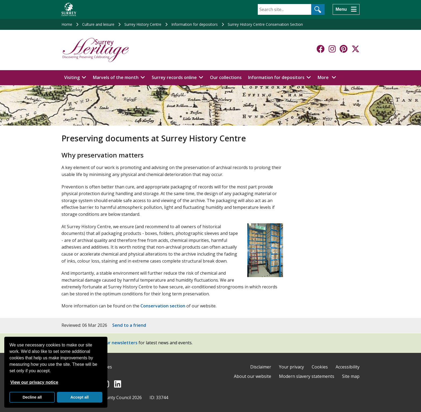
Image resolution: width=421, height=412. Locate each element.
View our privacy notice (34, 382)
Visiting (72, 77)
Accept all (79, 397)
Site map (351, 376)
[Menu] (346, 9)
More (328, 77)
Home (66, 24)
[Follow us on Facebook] (321, 49)
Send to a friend (129, 325)
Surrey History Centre (142, 24)
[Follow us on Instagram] (332, 49)
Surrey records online (174, 77)
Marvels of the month (116, 77)
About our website (252, 376)
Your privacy (291, 367)
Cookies (320, 367)
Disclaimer (260, 367)
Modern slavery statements (306, 376)
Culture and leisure (98, 24)
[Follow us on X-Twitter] (355, 49)
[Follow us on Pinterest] (343, 49)
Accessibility (348, 367)
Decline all (32, 397)
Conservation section (162, 306)
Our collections (226, 77)
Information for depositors (194, 24)
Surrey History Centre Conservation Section (265, 24)
